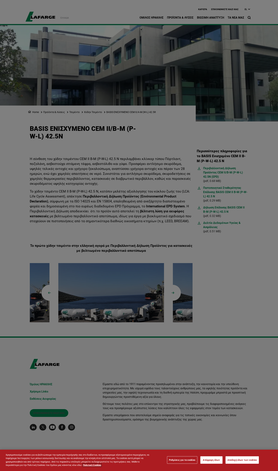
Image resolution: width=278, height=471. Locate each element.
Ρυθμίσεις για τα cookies (182, 460)
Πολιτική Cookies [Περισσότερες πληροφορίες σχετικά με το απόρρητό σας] (92, 465)
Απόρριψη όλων (211, 460)
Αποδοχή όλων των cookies (242, 460)
